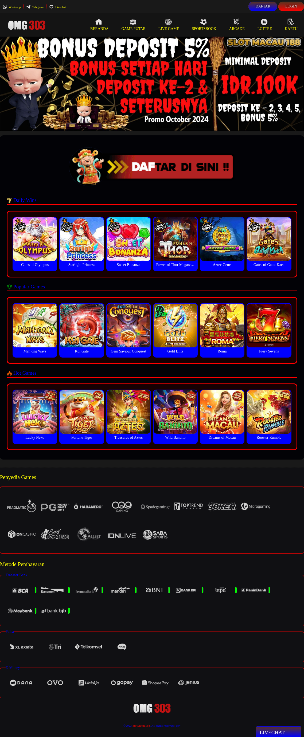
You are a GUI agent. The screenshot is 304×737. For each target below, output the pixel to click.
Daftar (262, 6)
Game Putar (133, 24)
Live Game (168, 24)
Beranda (99, 24)
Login (291, 6)
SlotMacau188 (141, 725)
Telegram (35, 7)
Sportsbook (204, 24)
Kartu (291, 24)
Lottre (265, 24)
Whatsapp (12, 7)
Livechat (57, 7)
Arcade (237, 24)
